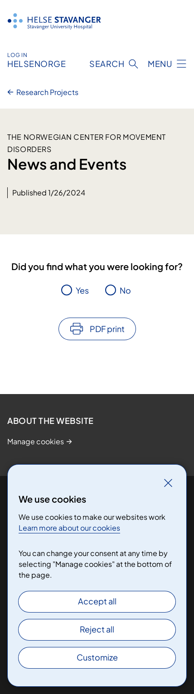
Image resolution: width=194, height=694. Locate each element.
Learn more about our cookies (69, 527)
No (125, 290)
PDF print (107, 328)
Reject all (97, 629)
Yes (82, 290)
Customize (97, 657)
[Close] (168, 482)
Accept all (97, 601)
